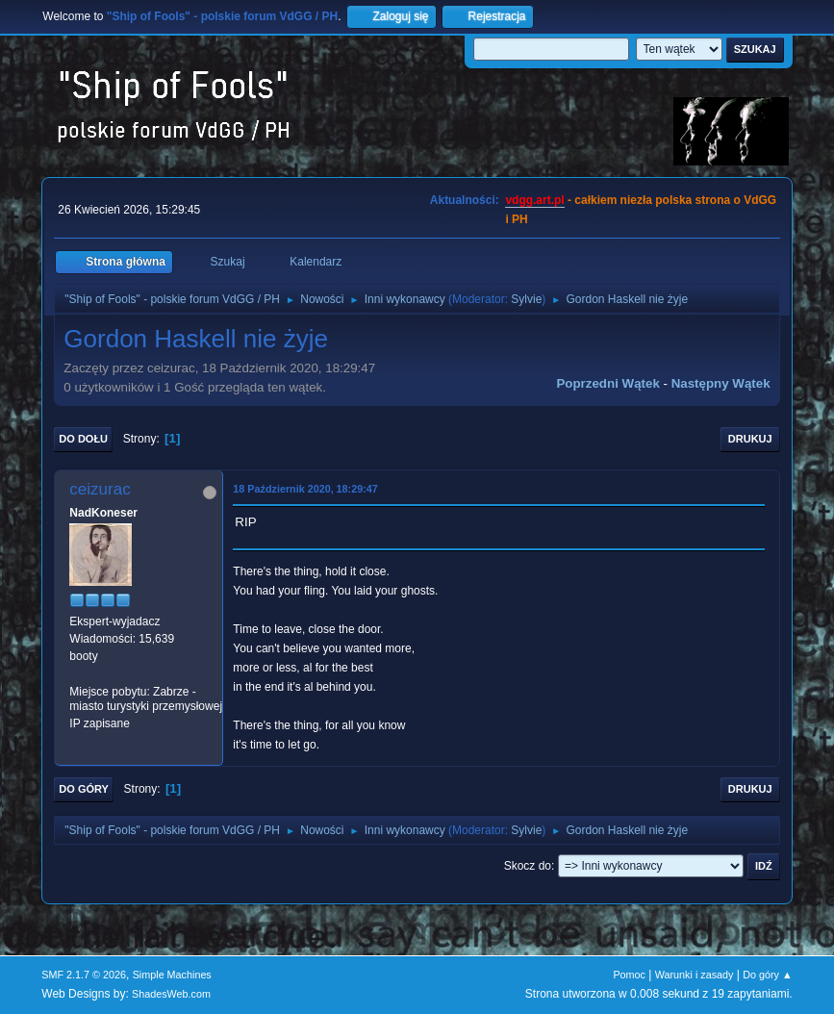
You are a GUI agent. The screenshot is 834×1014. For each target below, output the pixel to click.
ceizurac (99, 489)
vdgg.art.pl (534, 200)
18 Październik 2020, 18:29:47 (305, 488)
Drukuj (750, 438)
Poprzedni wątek (607, 383)
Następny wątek (721, 383)
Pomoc (629, 974)
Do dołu (83, 438)
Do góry (84, 789)
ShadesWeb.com (171, 994)
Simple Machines (172, 974)
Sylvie (526, 299)
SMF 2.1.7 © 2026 (83, 974)
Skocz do (527, 866)
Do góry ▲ (767, 974)
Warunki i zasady (694, 974)
